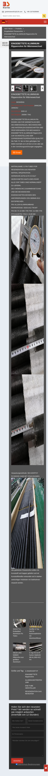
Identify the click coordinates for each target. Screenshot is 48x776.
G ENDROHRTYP (31, 671)
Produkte (18, 28)
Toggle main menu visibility (45, 21)
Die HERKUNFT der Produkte (22, 105)
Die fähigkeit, (16, 115)
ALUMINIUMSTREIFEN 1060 (33, 681)
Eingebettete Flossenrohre (13, 31)
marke (13, 102)
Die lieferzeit (16, 111)
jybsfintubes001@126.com (13, 11)
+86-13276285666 (33, 11)
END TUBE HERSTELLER (30, 687)
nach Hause (8, 28)
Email (17, 152)
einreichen (17, 761)
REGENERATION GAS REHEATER (33, 693)
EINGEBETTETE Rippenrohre (31, 676)
